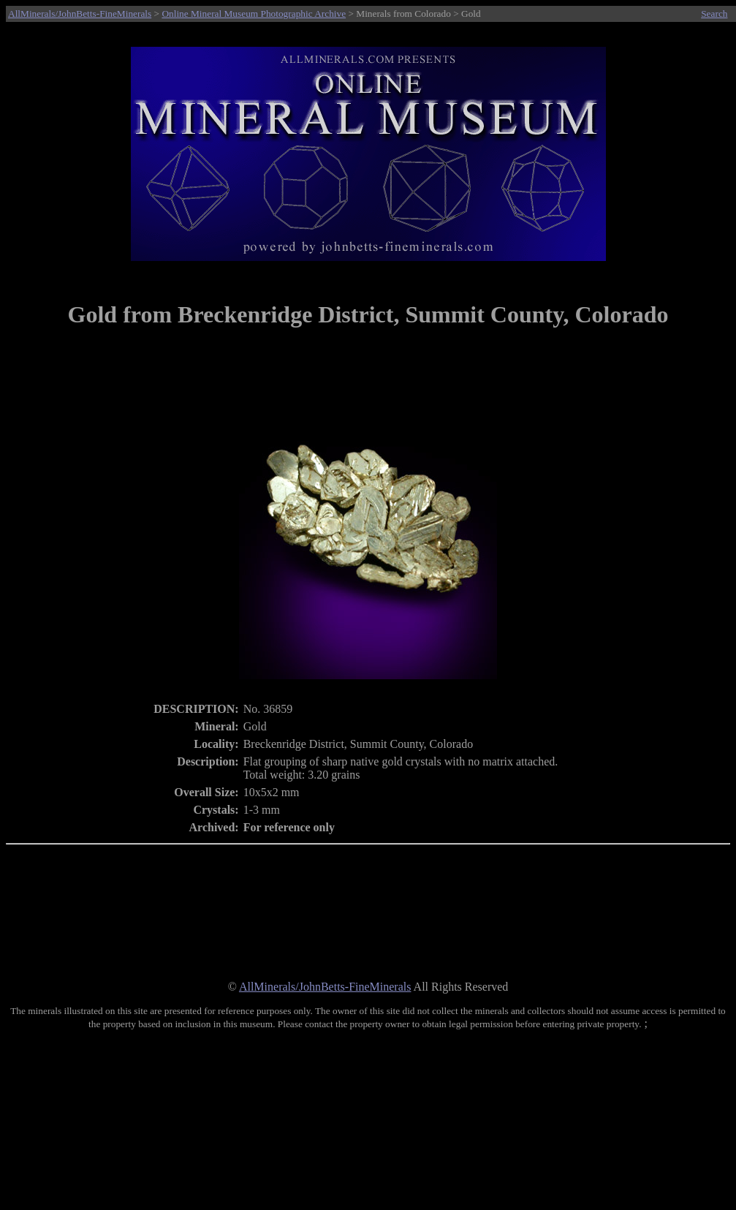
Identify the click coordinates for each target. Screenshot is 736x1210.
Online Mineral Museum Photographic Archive (254, 13)
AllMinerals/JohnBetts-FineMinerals (79, 13)
